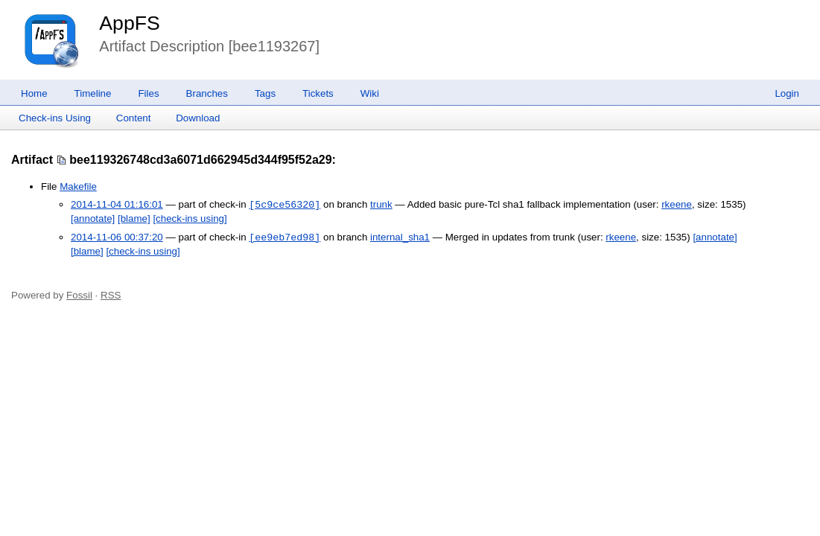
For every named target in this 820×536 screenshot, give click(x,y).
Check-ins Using (55, 118)
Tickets (318, 93)
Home (34, 93)
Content (133, 118)
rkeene (676, 205)
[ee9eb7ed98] (284, 237)
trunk (381, 205)
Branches (207, 93)
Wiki (369, 93)
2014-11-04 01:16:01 (117, 205)
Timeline (93, 93)
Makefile (78, 186)
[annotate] (93, 218)
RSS (111, 295)
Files (148, 93)
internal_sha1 (400, 237)
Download (198, 118)
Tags (265, 93)
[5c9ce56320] (284, 204)
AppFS (129, 23)
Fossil (79, 295)
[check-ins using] (189, 218)
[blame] (134, 218)
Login (787, 93)
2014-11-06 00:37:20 (117, 237)
